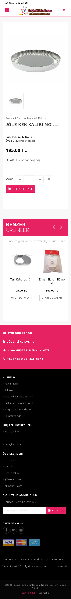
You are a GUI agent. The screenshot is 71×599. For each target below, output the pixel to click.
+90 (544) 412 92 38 (15, 3)
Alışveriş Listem (13, 486)
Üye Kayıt (10, 460)
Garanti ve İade (13, 416)
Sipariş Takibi (12, 431)
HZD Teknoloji (28, 592)
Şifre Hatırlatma (13, 479)
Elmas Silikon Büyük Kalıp (52, 281)
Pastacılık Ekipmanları (18, 118)
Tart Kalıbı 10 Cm (21, 279)
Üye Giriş (10, 466)
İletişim (9, 390)
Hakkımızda (11, 383)
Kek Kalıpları (41, 118)
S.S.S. (8, 438)
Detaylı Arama (13, 444)
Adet (9, 179)
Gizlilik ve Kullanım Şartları (20, 403)
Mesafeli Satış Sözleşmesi (19, 396)
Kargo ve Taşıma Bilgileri (18, 409)
